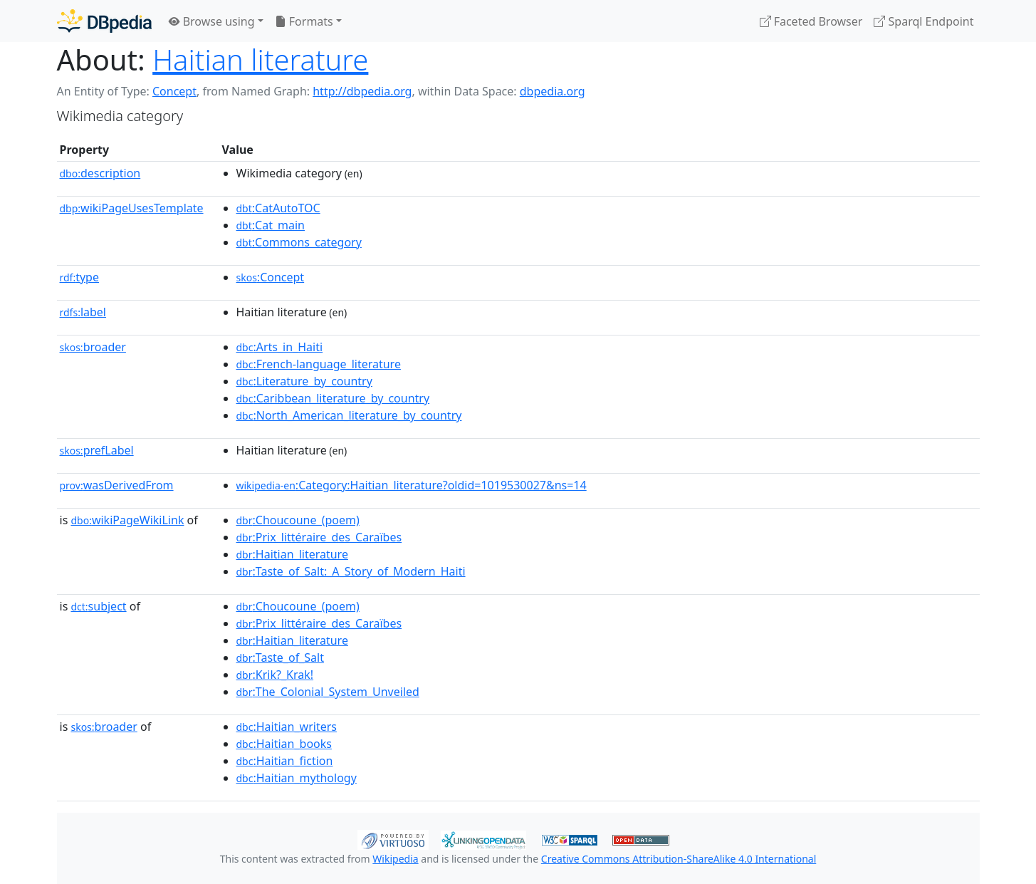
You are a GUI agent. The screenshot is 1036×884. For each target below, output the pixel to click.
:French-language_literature (318, 364)
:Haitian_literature (292, 554)
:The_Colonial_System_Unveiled (327, 692)
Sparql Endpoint (923, 21)
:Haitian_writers (286, 726)
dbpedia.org (552, 91)
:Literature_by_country (304, 381)
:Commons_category (299, 242)
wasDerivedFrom (117, 485)
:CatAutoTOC (278, 208)
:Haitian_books (284, 744)
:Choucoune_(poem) (298, 520)
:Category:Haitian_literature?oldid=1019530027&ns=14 (411, 485)
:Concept (270, 277)
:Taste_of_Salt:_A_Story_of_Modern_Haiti (351, 571)
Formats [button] (304, 21)
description (100, 173)
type (80, 277)
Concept (174, 91)
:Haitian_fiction (284, 761)
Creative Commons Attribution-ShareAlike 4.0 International (678, 858)
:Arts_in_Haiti (279, 347)
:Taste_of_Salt (280, 657)
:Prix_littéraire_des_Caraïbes (319, 537)
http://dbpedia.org (362, 91)
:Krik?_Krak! (275, 674)
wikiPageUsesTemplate (132, 208)
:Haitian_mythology (296, 778)
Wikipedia (395, 858)
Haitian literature (260, 59)
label (83, 312)
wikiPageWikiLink (127, 520)
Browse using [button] (212, 21)
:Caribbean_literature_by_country (333, 398)
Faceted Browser (811, 21)
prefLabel (97, 450)
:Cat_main (270, 225)
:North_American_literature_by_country (349, 415)
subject (98, 606)
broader (93, 347)
